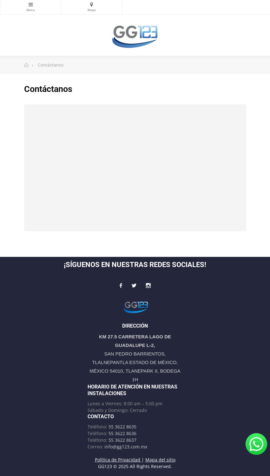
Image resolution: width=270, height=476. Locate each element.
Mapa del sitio (160, 460)
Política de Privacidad (118, 460)
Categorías (30, 4)
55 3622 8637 (122, 440)
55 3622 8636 (122, 433)
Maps (91, 4)
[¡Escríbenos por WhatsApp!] (256, 444)
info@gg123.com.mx (125, 447)
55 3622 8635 (122, 427)
